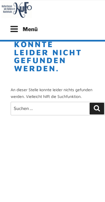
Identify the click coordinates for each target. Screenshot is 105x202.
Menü (24, 29)
